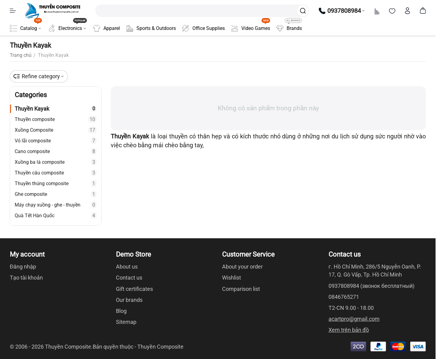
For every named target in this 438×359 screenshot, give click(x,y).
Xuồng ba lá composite (56, 162)
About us (127, 266)
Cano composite (56, 151)
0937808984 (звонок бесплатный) (371, 286)
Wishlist (231, 277)
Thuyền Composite (160, 346)
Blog (121, 311)
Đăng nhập (23, 266)
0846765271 (343, 297)
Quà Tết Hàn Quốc (56, 215)
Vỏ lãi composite (56, 140)
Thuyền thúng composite (56, 183)
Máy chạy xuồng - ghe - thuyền (56, 204)
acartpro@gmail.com (354, 319)
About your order (242, 266)
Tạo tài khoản (26, 277)
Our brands (129, 300)
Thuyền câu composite (56, 172)
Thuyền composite (56, 119)
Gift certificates (134, 289)
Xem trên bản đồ (348, 330)
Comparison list (241, 289)
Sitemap (126, 322)
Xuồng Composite (56, 130)
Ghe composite (56, 194)
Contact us (129, 277)
